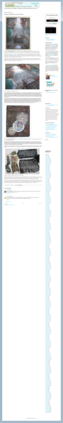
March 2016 (47, 287)
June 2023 (46, 193)
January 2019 (47, 250)
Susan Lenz (47, 34)
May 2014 (46, 311)
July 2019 (46, 244)
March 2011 (47, 352)
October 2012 (47, 332)
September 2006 (47, 411)
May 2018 (46, 259)
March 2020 (47, 235)
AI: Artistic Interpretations (49, 65)
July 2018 (46, 257)
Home (23, 203)
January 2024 (47, 185)
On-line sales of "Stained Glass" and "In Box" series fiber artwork (51, 105)
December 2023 (47, 186)
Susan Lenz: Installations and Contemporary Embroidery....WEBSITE (51, 124)
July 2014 (46, 309)
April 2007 (46, 403)
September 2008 (47, 385)
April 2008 (46, 390)
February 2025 (47, 171)
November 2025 (47, 161)
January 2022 (47, 211)
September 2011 (47, 346)
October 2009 (47, 371)
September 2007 (47, 398)
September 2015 (47, 294)
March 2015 (47, 300)
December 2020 (47, 225)
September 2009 (47, 372)
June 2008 (46, 388)
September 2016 (47, 281)
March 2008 (47, 391)
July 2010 (46, 361)
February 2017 (47, 275)
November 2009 (47, 370)
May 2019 (46, 246)
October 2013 (47, 319)
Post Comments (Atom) (11, 204)
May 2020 (46, 233)
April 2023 (46, 195)
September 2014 (47, 307)
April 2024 (46, 182)
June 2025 (46, 167)
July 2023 (46, 192)
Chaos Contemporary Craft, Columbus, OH (52, 137)
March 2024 (47, 183)
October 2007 (47, 397)
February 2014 (47, 314)
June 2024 (46, 180)
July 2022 (46, 205)
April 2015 (46, 299)
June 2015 (46, 297)
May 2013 (46, 324)
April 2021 (46, 221)
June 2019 (46, 245)
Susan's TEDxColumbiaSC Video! (51, 92)
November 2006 (47, 409)
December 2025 (47, 160)
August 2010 (47, 360)
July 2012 (46, 335)
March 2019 (47, 248)
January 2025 (47, 172)
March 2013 (47, 326)
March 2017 (47, 274)
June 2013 (46, 323)
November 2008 (47, 383)
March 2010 (47, 365)
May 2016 (46, 285)
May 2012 (46, 337)
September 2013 (47, 320)
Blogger (35, 418)
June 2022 (46, 206)
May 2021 (46, 220)
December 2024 (47, 173)
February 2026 (47, 158)
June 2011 (46, 349)
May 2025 (46, 168)
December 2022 (47, 199)
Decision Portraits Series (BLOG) (51, 127)
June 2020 (46, 232)
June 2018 (46, 258)
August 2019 (47, 243)
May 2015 (46, 298)
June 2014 (46, 310)
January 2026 (47, 159)
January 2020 (47, 237)
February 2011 (47, 353)
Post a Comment (8, 201)
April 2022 (46, 208)
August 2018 (47, 256)
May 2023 (46, 194)
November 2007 (47, 396)
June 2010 (46, 362)
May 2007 (46, 402)
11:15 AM (8, 193)
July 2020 (46, 231)
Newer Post (6, 203)
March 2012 (47, 339)
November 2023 (47, 187)
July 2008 (46, 387)
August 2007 (47, 399)
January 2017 (47, 276)
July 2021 (46, 218)
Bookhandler (9, 196)
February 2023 (47, 197)
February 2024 (47, 184)
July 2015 (46, 296)
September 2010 (47, 359)
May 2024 (46, 181)
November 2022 (47, 200)
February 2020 (47, 236)
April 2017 (46, 273)
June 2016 (46, 284)
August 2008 (47, 386)
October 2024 (47, 175)
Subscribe (52, 20)
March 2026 (47, 157)
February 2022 (47, 210)
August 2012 (47, 334)
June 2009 (46, 375)
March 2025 (47, 170)
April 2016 (46, 286)
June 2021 (46, 219)
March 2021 (47, 222)
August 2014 (47, 308)
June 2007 (46, 401)
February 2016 (47, 288)
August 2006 (47, 412)
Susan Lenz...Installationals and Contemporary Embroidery (50, 40)
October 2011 (47, 345)
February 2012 (47, 340)
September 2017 (47, 268)
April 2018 (46, 260)
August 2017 (47, 269)
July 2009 (46, 374)
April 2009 (46, 377)
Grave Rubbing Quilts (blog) (50, 128)
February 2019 (47, 249)
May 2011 (46, 350)
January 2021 (47, 224)
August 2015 (47, 295)
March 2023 (47, 196)
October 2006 (47, 410)
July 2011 (46, 348)
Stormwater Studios (52, 45)
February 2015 (47, 301)
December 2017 (47, 264)
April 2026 (46, 156)
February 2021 (47, 223)
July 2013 (46, 322)
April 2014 (46, 312)
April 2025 (46, 169)
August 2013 (47, 321)
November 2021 (47, 213)
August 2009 (47, 373)
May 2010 (46, 363)
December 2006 (47, 408)
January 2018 (47, 263)
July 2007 (46, 400)
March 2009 (47, 378)
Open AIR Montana (50, 54)
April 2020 (46, 234)
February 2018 (47, 262)
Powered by (52, 23)
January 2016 (47, 289)
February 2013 (47, 327)
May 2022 (46, 207)
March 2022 (47, 209)
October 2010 (47, 358)
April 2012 (46, 338)
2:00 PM (8, 199)
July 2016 (46, 283)
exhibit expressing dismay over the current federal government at (51, 45)
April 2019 (46, 247)
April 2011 (46, 351)
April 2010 (46, 364)
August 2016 (47, 282)
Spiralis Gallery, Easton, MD (50, 136)
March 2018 (47, 261)
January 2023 (47, 198)
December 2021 (47, 212)
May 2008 (46, 389)
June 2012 (46, 336)
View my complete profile (54, 76)
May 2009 (46, 376)
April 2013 (46, 325)
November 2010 (47, 357)
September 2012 (47, 333)
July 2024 (46, 179)
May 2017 (46, 272)
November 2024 (47, 174)
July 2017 (46, 270)
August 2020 (47, 230)
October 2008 (47, 384)
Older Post (40, 203)
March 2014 (47, 313)
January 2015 (47, 302)
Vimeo (46, 35)
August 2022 (47, 204)
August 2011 (47, 347)
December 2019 (47, 238)
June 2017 (46, 271)
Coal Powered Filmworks (54, 34)
